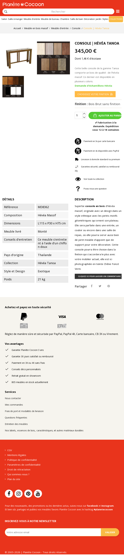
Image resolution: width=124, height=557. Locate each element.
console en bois (95, 206)
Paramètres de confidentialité (24, 464)
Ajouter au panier (110, 115)
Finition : (97, 104)
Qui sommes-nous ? (18, 474)
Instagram (107, 505)
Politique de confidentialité (22, 459)
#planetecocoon (103, 509)
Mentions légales (16, 455)
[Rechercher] (6, 11)
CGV (9, 450)
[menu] (95, 94)
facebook (92, 505)
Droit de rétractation (18, 469)
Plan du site (13, 479)
